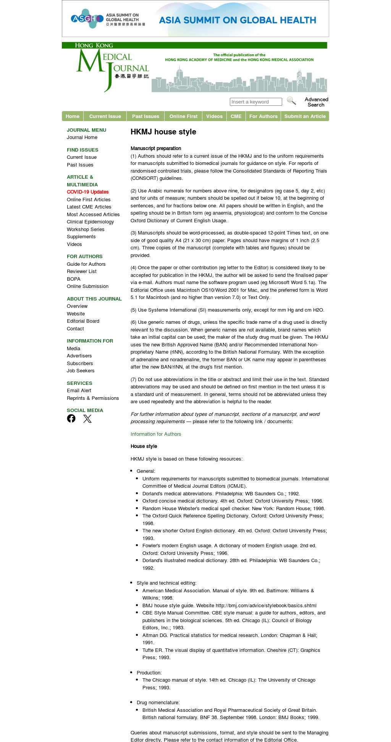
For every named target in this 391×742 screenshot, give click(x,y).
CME (236, 116)
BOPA (74, 278)
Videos (214, 116)
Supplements (81, 236)
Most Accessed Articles (93, 214)
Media (73, 348)
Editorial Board (83, 320)
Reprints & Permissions (93, 397)
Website (76, 313)
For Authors (263, 116)
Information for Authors (156, 433)
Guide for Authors (86, 263)
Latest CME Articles (89, 206)
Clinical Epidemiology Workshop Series (90, 225)
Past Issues (145, 116)
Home (72, 116)
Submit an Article (305, 116)
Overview (77, 305)
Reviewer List (82, 271)
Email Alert (79, 390)
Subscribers (80, 363)
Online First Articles (89, 199)
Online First (183, 116)
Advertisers (79, 355)
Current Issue (105, 116)
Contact (75, 328)
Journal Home (82, 137)
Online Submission (87, 285)
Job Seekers (81, 370)
